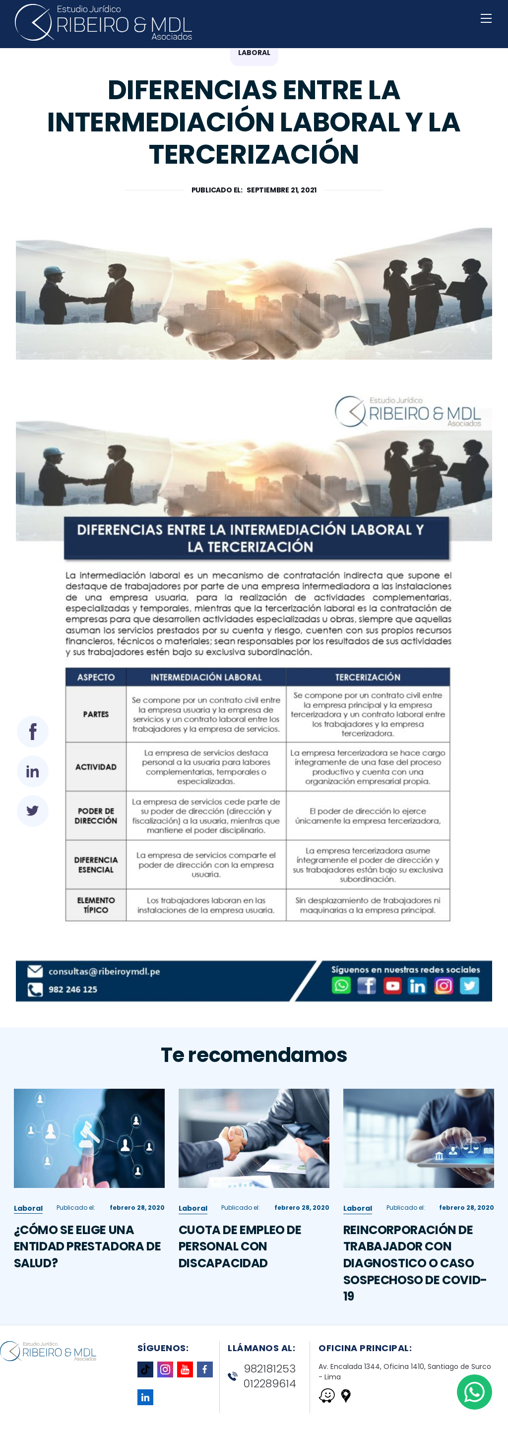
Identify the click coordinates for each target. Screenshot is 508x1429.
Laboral (28, 1257)
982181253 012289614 (262, 1377)
